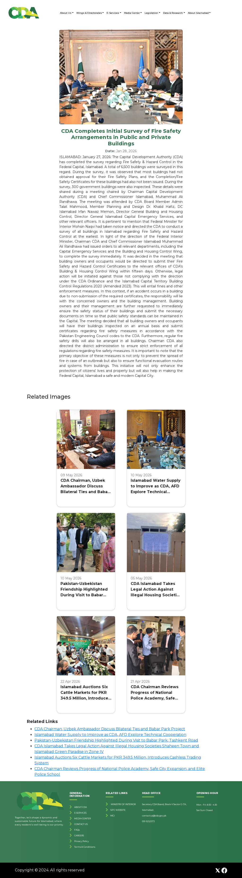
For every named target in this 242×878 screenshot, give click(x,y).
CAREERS (79, 835)
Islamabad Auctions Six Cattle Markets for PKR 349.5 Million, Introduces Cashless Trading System (85, 693)
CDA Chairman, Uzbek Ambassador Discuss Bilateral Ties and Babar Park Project (84, 486)
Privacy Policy (81, 841)
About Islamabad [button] (198, 12)
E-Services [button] (113, 12)
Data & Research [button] (173, 12)
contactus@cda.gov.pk (154, 815)
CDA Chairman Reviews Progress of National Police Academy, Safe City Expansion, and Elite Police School (156, 693)
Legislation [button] (151, 12)
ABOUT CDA (80, 807)
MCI (112, 815)
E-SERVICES (80, 812)
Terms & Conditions (84, 847)
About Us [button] (65, 12)
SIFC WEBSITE (117, 810)
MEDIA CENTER (82, 818)
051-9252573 (148, 821)
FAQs (77, 830)
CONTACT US (81, 824)
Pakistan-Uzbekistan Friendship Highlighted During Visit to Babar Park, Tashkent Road (84, 589)
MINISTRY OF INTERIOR (123, 804)
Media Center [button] (132, 12)
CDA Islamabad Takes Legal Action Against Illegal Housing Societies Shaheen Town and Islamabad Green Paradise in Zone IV (156, 589)
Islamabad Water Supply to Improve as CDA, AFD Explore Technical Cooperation (156, 486)
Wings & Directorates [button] (89, 12)
